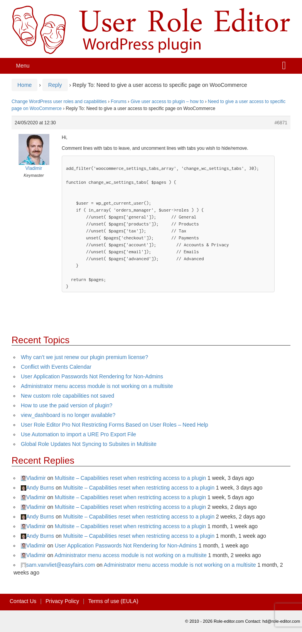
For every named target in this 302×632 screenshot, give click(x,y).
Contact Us (23, 601)
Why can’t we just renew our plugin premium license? (84, 357)
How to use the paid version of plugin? (66, 405)
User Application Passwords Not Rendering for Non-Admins (92, 376)
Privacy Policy (62, 601)
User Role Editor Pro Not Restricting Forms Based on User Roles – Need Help (114, 425)
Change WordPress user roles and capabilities (59, 101)
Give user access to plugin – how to (167, 101)
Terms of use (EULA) (113, 601)
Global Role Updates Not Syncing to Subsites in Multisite (89, 444)
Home (24, 85)
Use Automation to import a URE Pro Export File (78, 434)
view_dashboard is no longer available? (68, 415)
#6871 (281, 122)
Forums (119, 101)
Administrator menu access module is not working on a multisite (97, 386)
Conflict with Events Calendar (56, 367)
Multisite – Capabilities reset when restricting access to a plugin (130, 478)
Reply (55, 85)
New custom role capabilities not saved (67, 396)
